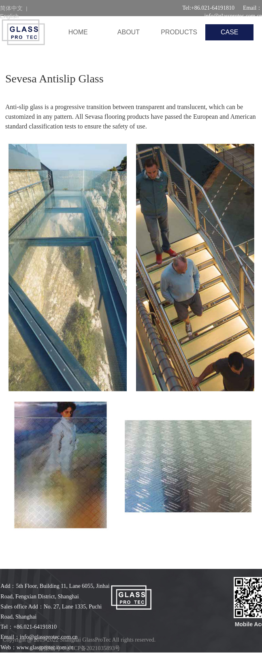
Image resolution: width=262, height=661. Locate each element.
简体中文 (11, 8)
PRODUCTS (179, 32)
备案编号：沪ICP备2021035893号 (79, 648)
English (9, 16)
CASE (230, 32)
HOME (78, 32)
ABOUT (128, 32)
